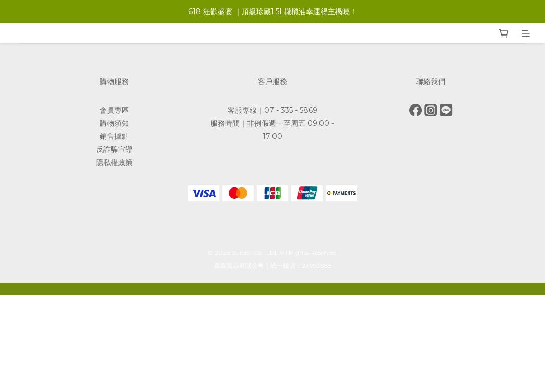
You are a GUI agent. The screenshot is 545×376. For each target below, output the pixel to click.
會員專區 (114, 110)
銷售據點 (114, 136)
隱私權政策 (114, 162)
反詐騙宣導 (114, 149)
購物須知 (114, 123)
